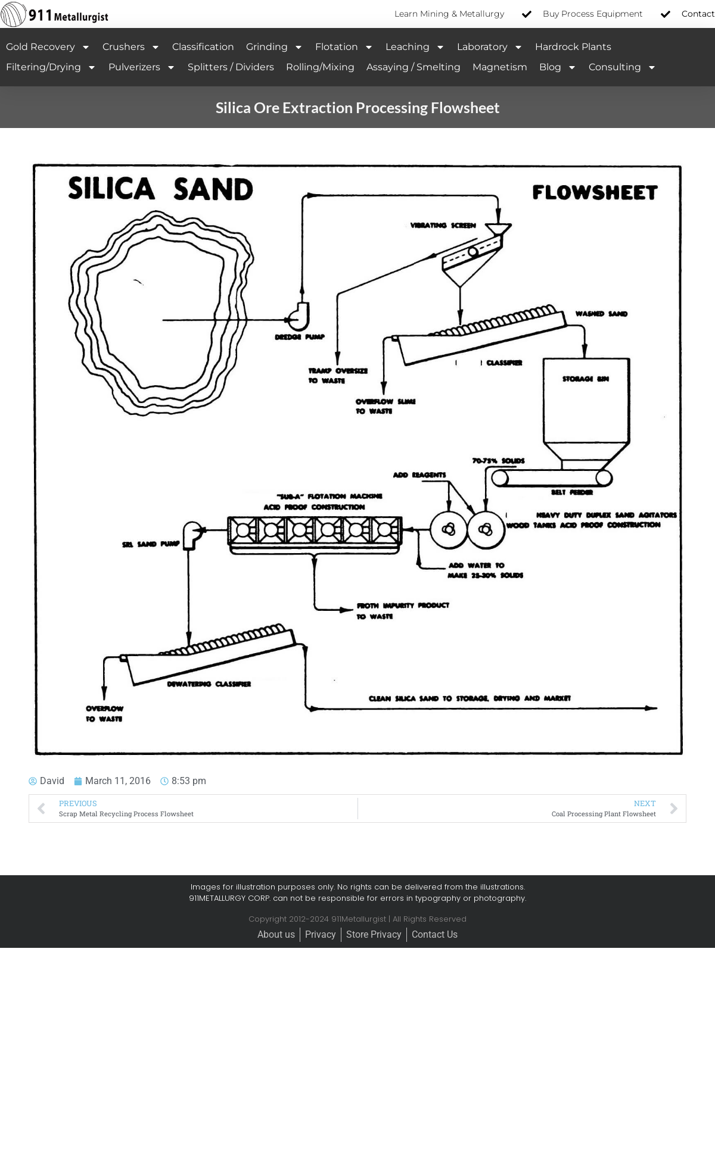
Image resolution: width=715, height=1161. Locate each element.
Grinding (274, 47)
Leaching (415, 47)
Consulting (623, 67)
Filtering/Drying (51, 67)
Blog (558, 67)
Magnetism (499, 67)
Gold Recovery (48, 47)
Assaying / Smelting (413, 67)
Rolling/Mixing (320, 67)
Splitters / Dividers (231, 67)
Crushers (131, 47)
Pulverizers (142, 67)
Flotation (344, 47)
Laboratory (490, 47)
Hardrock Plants (573, 46)
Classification (203, 46)
